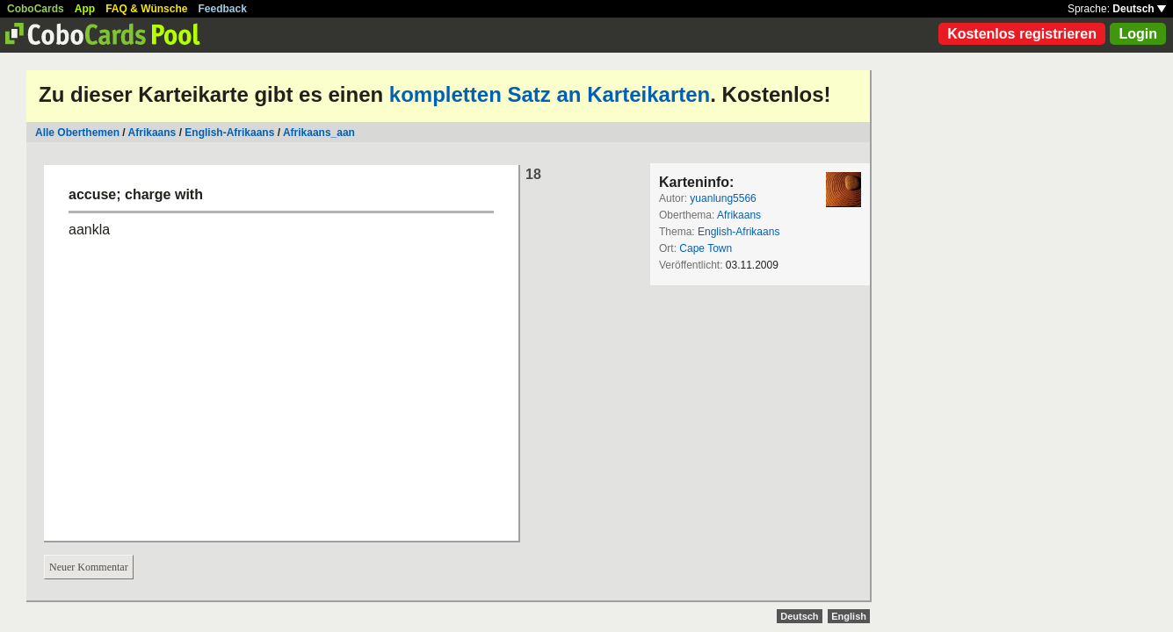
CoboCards (35, 9)
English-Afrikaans (229, 132)
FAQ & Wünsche (146, 9)
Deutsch (1139, 9)
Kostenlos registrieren (1022, 33)
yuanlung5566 (723, 198)
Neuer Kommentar (88, 567)
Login (1138, 33)
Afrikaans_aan (319, 132)
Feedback (223, 9)
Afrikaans (152, 132)
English (848, 616)
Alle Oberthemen (77, 132)
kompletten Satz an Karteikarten (549, 94)
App (85, 9)
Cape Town (705, 248)
